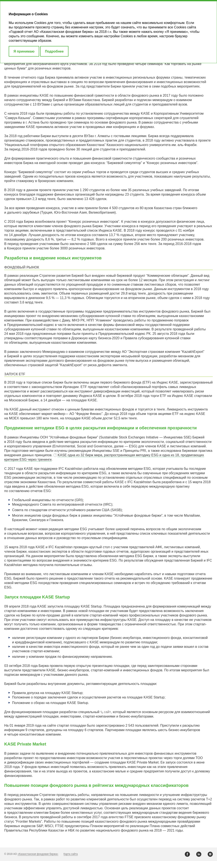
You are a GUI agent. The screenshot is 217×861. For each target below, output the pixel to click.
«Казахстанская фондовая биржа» (38, 854)
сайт (107, 712)
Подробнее (54, 51)
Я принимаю (24, 51)
